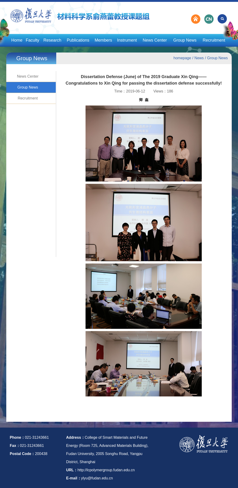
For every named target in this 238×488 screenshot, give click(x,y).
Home (16, 40)
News (199, 58)
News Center (155, 40)
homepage (182, 58)
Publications (78, 40)
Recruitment (214, 40)
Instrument (127, 40)
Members (103, 40)
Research (52, 40)
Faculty (32, 40)
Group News (184, 40)
